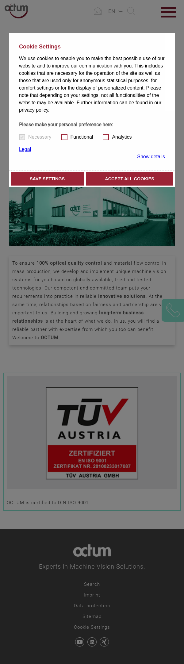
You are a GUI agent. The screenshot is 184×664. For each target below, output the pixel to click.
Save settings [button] (47, 178)
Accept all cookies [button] (129, 178)
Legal (25, 149)
